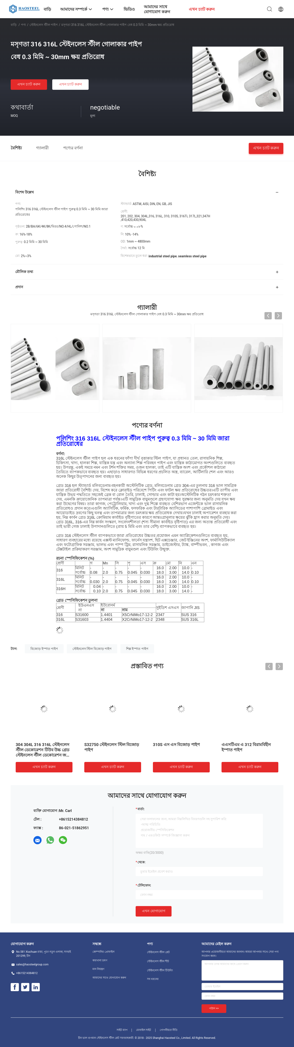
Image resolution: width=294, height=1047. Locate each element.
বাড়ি (14, 25)
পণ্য (23, 25)
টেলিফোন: (144, 885)
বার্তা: (141, 809)
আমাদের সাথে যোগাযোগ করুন (109, 977)
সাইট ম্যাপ (122, 1030)
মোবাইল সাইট (143, 1030)
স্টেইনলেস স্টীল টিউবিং (160, 970)
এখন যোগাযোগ (153, 911)
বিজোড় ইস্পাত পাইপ (44, 649)
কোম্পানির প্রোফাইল (103, 951)
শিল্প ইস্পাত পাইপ (137, 649)
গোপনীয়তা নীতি (168, 1030)
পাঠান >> (214, 1008)
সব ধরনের (153, 979)
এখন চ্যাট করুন (28, 84)
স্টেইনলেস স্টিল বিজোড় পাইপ (92, 649)
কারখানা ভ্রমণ (99, 960)
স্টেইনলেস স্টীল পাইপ (44, 25)
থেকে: (141, 862)
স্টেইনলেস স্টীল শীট (158, 961)
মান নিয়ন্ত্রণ (98, 969)
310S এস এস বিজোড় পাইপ (176, 744)
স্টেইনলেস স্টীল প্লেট (158, 952)
